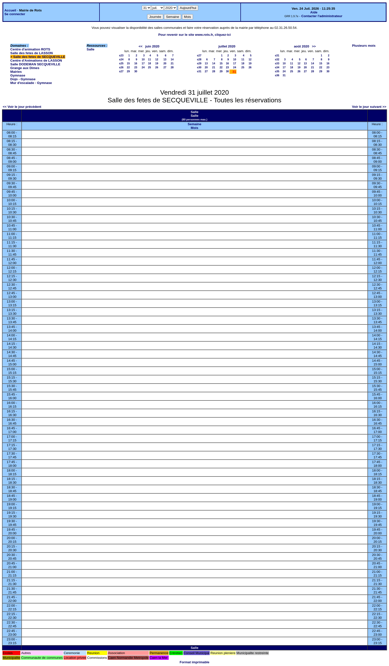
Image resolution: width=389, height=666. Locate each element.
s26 (121, 67)
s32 (277, 59)
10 (143, 59)
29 (128, 71)
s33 (277, 63)
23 (135, 67)
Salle (90, 49)
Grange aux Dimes (24, 68)
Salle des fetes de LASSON (31, 53)
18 (149, 63)
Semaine (194, 124)
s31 (199, 71)
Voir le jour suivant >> (369, 107)
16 (135, 63)
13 (164, 59)
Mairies (16, 72)
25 (149, 67)
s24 (121, 59)
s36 (277, 75)
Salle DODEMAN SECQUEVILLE (35, 64)
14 (172, 59)
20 (164, 63)
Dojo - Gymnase (22, 79)
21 (172, 63)
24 (143, 67)
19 (156, 63)
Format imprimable (194, 662)
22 (128, 67)
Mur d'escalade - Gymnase (31, 83)
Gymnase (17, 75)
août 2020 (301, 46)
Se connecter (14, 14)
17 (143, 63)
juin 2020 (152, 46)
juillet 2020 (227, 46)
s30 (199, 67)
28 (172, 67)
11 (149, 59)
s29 (199, 63)
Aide (314, 12)
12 (156, 59)
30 (135, 71)
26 (156, 67)
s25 (121, 63)
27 (164, 67)
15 (128, 63)
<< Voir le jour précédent (22, 107)
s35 (277, 71)
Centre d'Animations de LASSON (36, 60)
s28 (199, 59)
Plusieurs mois (364, 45)
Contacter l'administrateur (321, 16)
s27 (121, 71)
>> (314, 46)
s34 (277, 67)
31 (284, 75)
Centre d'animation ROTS (30, 49)
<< (141, 46)
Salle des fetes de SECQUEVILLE (39, 57)
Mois (194, 128)
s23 (121, 55)
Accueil (10, 10)
